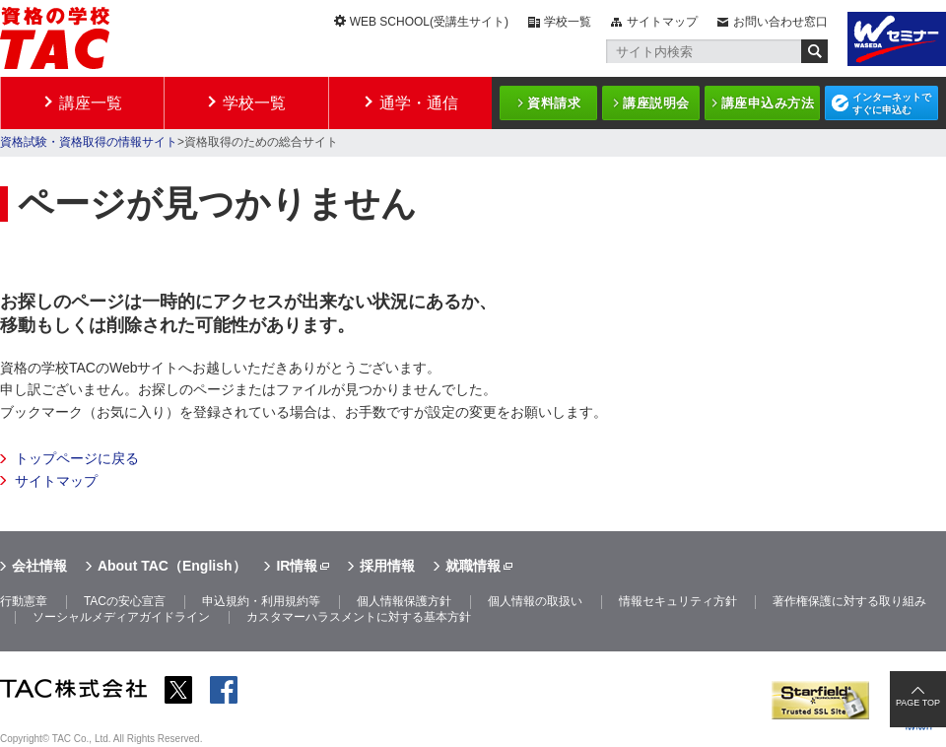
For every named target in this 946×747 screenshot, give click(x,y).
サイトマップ (662, 22)
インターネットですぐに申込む (891, 103)
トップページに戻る (77, 458)
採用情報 (387, 566)
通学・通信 (418, 103)
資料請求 (553, 103)
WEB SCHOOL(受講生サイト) (429, 22)
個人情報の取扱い (535, 601)
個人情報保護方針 (404, 601)
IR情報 (296, 566)
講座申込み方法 (768, 103)
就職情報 (473, 566)
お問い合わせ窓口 (780, 22)
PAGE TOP (918, 703)
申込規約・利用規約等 (261, 601)
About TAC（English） (172, 566)
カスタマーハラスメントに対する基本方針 (358, 617)
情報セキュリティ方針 (678, 601)
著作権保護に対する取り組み (849, 601)
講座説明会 (656, 103)
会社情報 (39, 566)
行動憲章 (23, 601)
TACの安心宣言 (125, 601)
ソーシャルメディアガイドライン (121, 617)
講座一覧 (90, 103)
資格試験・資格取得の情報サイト (88, 142)
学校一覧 (567, 22)
